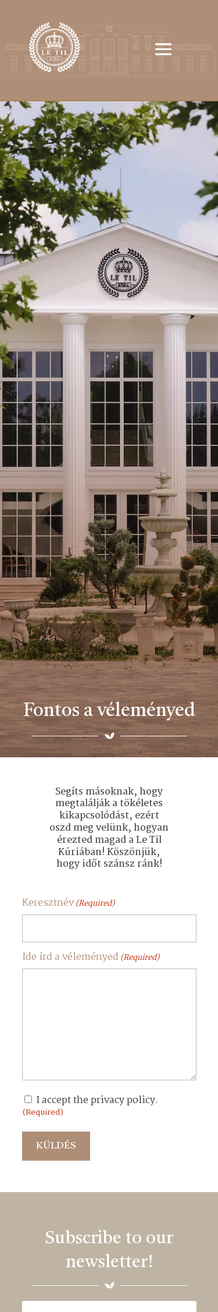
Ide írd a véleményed (90, 958)
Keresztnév (68, 904)
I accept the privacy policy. (90, 1106)
